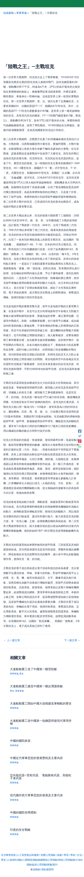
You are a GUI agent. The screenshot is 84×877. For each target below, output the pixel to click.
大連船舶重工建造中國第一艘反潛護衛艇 (36, 686)
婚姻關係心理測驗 (47, 859)
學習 (66, 855)
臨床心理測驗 (39, 864)
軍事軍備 (21, 12)
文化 (79, 855)
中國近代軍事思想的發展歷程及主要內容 (36, 758)
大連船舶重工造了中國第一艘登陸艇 (33, 669)
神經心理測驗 (65, 859)
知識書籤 (8, 12)
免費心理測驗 (48, 855)
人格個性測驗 (14, 859)
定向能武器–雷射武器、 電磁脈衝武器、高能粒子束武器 (40, 776)
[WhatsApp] (79, 446)
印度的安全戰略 (20, 829)
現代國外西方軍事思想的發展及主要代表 (36, 795)
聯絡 (37, 869)
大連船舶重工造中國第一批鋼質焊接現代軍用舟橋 (41, 722)
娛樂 (59, 855)
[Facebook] (79, 431)
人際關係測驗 (30, 859)
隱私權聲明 (47, 869)
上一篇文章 (12, 640)
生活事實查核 (8, 855)
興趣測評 (52, 864)
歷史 (21, 673)
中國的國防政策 (20, 740)
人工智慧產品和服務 (28, 855)
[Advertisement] (42, 39)
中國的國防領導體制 (23, 812)
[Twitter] (79, 436)
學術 (72, 855)
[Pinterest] (79, 441)
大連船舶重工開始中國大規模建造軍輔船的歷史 (41, 703)
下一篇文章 (72, 640)
